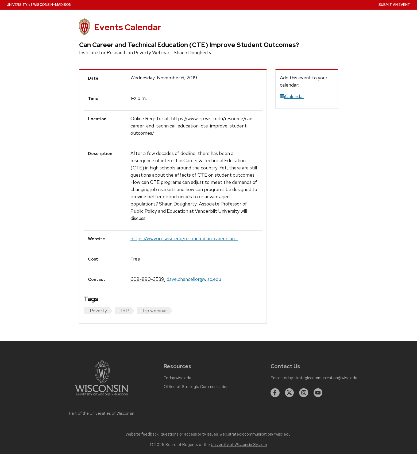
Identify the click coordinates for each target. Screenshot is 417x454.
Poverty (98, 311)
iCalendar (292, 96)
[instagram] (303, 392)
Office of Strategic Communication (196, 386)
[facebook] (275, 392)
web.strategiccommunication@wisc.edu (255, 434)
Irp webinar (155, 311)
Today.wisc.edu (177, 378)
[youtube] (318, 392)
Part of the (101, 413)
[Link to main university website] (101, 396)
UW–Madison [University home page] (39, 4)
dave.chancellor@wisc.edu (194, 279)
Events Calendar (127, 27)
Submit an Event (394, 4)
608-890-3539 (147, 279)
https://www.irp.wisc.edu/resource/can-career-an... (184, 238)
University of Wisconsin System (239, 444)
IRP (125, 311)
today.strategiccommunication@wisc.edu (319, 378)
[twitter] (289, 392)
